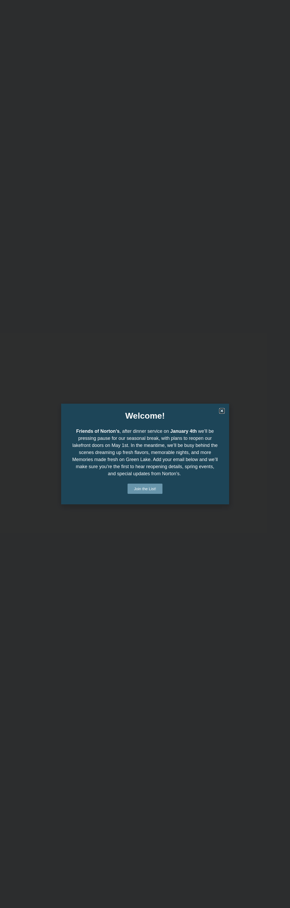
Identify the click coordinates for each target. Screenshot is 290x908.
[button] (222, 411)
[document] (145, 454)
